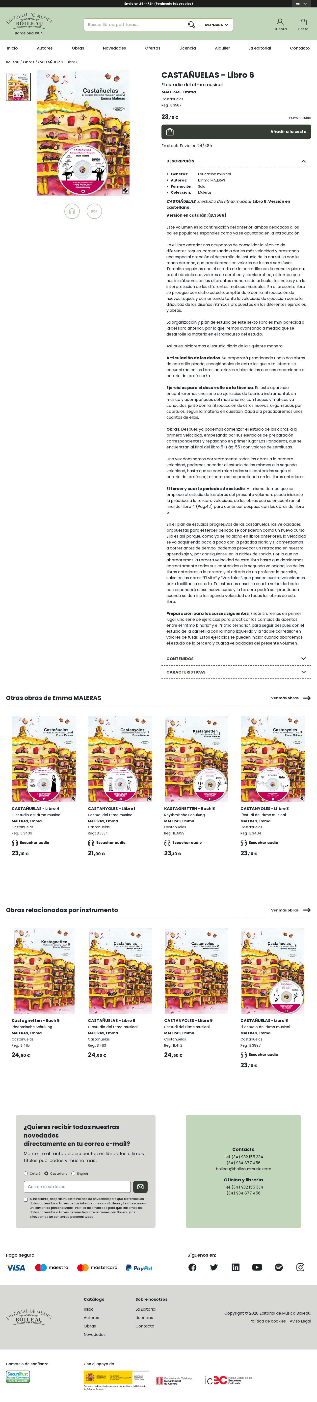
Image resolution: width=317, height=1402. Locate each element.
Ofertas (152, 48)
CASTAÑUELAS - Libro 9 (112, 1020)
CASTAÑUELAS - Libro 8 (264, 1020)
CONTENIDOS (180, 659)
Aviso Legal (300, 1321)
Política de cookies (267, 1321)
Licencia (188, 48)
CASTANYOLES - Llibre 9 (188, 1020)
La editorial (260, 48)
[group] (83, 133)
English (82, 1173)
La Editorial (145, 1309)
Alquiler (222, 48)
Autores (45, 48)
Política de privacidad (91, 1208)
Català (35, 1173)
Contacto (300, 48)
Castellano (58, 1173)
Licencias (144, 1317)
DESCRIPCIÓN (180, 161)
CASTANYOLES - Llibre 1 (111, 808)
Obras (78, 48)
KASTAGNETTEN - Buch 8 (189, 808)
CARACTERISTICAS (186, 672)
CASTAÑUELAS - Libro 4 (35, 808)
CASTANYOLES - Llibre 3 (265, 808)
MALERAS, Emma (178, 92)
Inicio (12, 48)
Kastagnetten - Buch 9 (36, 1020)
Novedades (114, 48)
